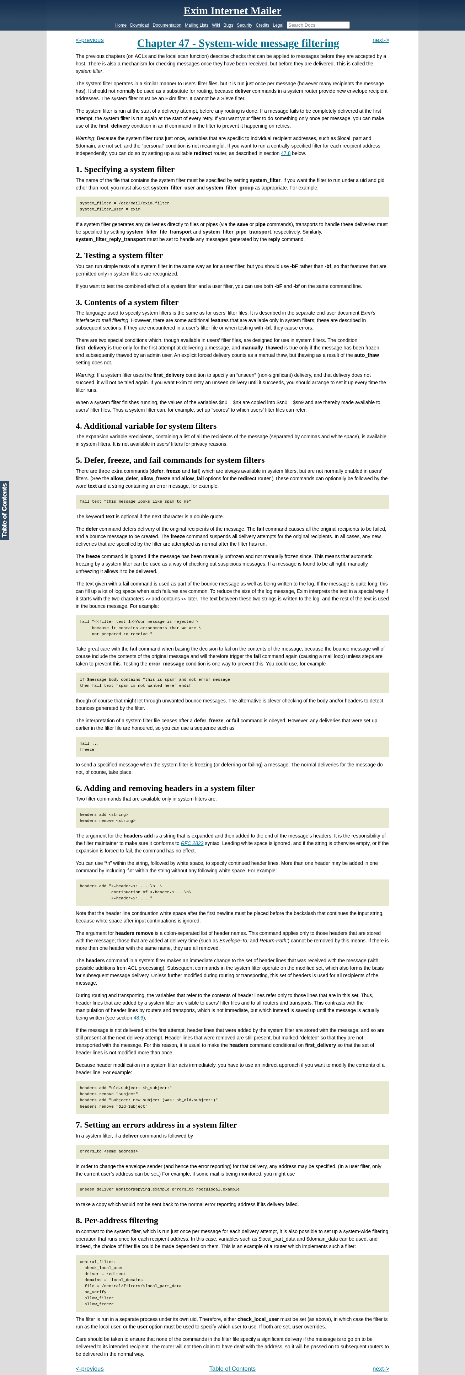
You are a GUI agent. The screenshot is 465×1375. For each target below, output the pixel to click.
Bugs (228, 25)
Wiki (216, 25)
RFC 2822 (192, 843)
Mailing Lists (196, 25)
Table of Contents (232, 1368)
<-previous (90, 40)
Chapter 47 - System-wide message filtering (238, 43)
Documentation (167, 25)
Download (139, 25)
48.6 (138, 1018)
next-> (381, 40)
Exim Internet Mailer (233, 10)
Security (244, 25)
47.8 (285, 153)
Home (121, 25)
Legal (278, 25)
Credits (262, 25)
